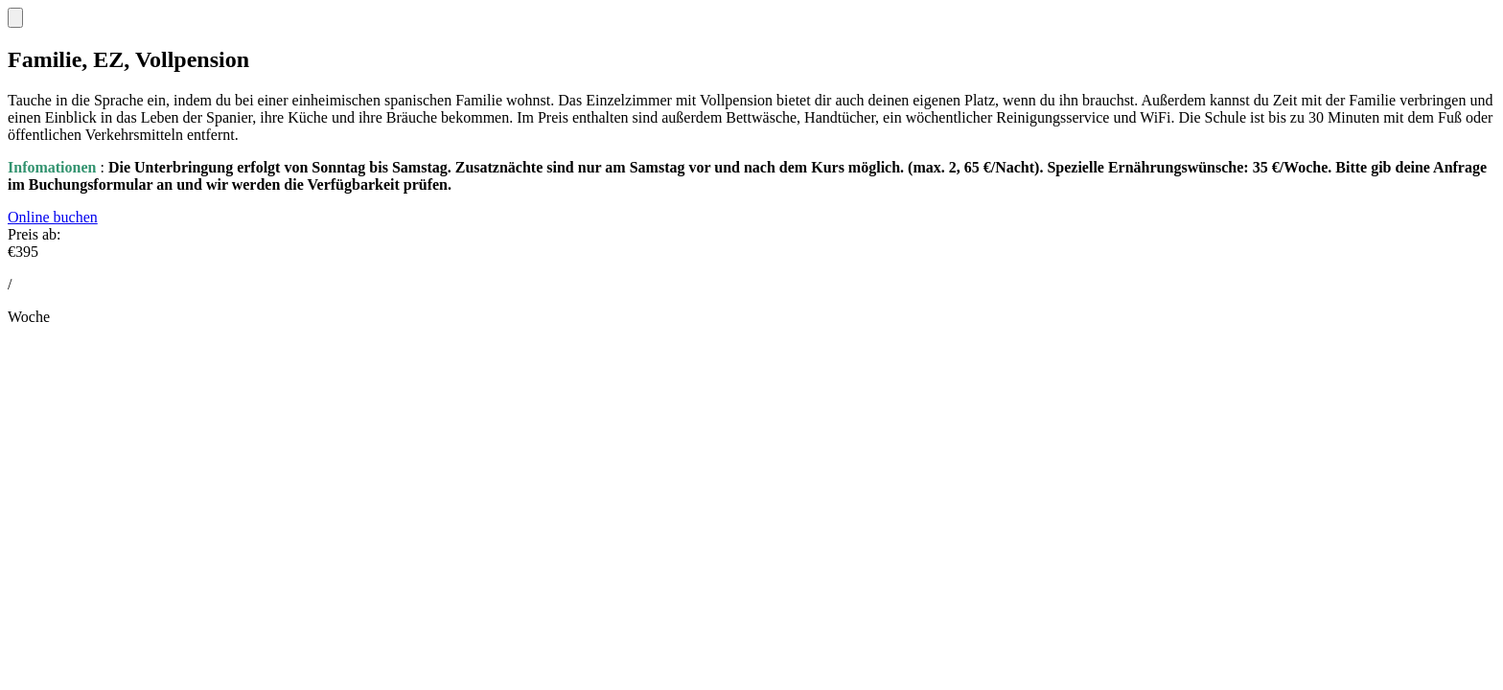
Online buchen (53, 217)
